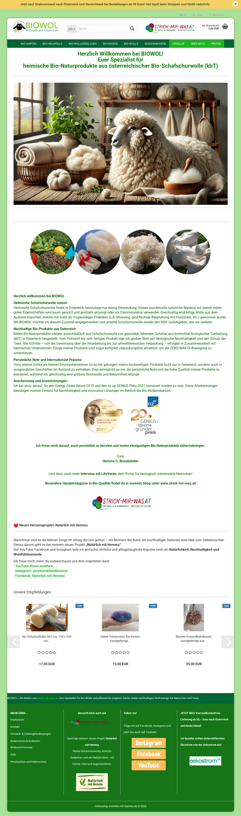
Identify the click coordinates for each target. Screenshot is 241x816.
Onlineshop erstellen (107, 810)
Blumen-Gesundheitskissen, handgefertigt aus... (194, 643)
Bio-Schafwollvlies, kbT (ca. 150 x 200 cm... (46, 643)
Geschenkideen (155, 43)
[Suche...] (71, 29)
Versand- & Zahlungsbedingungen (30, 738)
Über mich (198, 43)
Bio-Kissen (110, 43)
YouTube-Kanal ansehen (34, 570)
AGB (13, 758)
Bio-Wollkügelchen (83, 43)
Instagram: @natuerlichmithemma (41, 575)
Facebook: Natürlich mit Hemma (40, 580)
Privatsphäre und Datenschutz (28, 766)
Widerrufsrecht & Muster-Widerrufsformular (25, 748)
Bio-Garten (28, 43)
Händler (178, 43)
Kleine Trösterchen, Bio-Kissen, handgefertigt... (120, 643)
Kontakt (15, 730)
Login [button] (198, 15)
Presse (216, 43)
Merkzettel (216, 15)
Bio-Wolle (131, 43)
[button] (183, 15)
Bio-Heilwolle (52, 43)
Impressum (17, 723)
